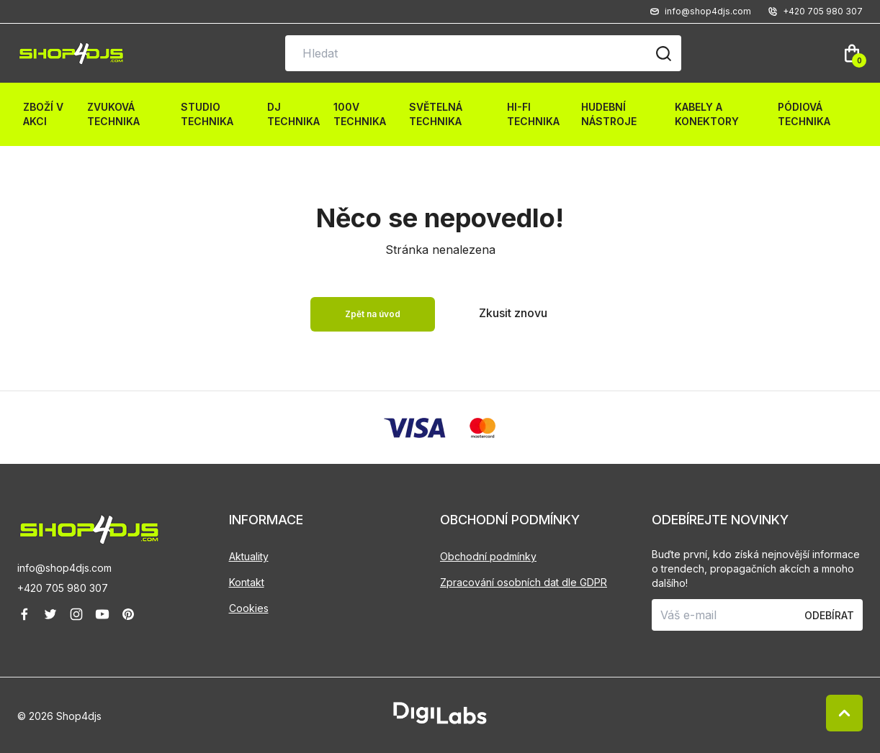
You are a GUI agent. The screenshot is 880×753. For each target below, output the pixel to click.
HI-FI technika (533, 114)
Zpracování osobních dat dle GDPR (523, 582)
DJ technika (293, 114)
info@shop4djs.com (64, 568)
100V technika (359, 114)
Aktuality (249, 556)
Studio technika (207, 114)
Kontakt (246, 582)
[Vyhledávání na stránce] (483, 53)
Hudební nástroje (609, 114)
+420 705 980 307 (62, 588)
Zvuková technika (113, 114)
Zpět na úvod (372, 314)
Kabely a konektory (707, 114)
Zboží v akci (43, 114)
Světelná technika (435, 114)
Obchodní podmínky (488, 556)
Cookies (249, 608)
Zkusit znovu (513, 313)
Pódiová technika (804, 114)
